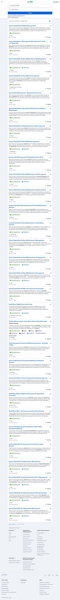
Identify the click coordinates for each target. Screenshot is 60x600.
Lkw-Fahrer (39, 536)
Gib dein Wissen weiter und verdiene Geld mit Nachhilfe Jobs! (28, 321)
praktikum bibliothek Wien (28, 569)
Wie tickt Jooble (5, 590)
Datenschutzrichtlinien (44, 588)
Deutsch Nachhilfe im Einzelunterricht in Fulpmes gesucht (27, 126)
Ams (38, 534)
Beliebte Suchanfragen (15, 528)
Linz (10, 538)
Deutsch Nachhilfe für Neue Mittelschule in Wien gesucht (26, 240)
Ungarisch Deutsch (27, 551)
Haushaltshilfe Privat (41, 540)
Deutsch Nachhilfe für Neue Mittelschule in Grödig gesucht (27, 257)
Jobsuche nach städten (14, 562)
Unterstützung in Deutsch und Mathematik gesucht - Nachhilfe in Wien (28, 344)
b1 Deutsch (25, 546)
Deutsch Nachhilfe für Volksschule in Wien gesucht (24, 461)
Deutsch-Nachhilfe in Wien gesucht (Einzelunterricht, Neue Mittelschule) (27, 109)
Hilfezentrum (4, 584)
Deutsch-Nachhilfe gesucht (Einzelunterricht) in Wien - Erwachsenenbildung (26, 427)
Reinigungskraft (40, 533)
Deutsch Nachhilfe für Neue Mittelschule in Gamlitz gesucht (27, 190)
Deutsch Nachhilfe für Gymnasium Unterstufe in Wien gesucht (28, 477)
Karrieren (4, 594)
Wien (10, 533)
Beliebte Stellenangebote (14, 560)
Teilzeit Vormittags (41, 551)
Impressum (41, 590)
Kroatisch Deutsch (27, 542)
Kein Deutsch (26, 538)
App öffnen (56, 2)
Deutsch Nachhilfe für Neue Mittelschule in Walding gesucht (27, 59)
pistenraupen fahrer (27, 562)
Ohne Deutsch (26, 534)
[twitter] (53, 575)
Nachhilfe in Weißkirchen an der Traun (20, 304)
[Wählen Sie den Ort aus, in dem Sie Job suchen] (30, 9)
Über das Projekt (5, 582)
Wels (10, 540)
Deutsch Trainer (26, 536)
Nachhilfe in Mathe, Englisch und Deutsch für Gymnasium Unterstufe (26, 394)
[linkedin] (57, 575)
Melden (48, 37)
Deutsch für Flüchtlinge (28, 540)
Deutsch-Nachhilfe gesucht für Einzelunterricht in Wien (26, 157)
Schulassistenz (40, 542)
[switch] (50, 21)
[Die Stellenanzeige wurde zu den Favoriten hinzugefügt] (50, 25)
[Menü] (2, 2)
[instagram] (49, 575)
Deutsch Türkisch (27, 547)
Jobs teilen (23, 582)
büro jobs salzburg (27, 565)
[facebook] (45, 575)
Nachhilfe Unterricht (27, 549)
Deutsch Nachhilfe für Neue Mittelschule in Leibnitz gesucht (27, 174)
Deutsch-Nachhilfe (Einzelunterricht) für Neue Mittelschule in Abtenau (28, 206)
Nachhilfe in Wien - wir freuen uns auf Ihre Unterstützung (26, 411)
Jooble (9, 597)
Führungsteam (5, 588)
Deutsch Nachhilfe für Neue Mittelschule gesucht (24, 76)
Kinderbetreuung (40, 544)
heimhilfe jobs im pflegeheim (29, 564)
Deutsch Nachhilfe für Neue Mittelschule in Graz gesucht (26, 273)
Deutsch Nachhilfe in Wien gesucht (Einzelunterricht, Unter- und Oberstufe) (27, 42)
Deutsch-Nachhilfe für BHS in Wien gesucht (22, 25)
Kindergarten (40, 538)
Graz (10, 534)
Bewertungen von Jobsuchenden (9, 592)
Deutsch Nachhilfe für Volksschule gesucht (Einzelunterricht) (28, 493)
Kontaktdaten (5, 586)
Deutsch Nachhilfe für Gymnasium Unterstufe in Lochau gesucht (26, 445)
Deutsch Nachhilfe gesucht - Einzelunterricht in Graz (25, 93)
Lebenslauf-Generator (44, 594)
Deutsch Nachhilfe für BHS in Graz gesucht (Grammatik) (26, 288)
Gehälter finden (42, 592)
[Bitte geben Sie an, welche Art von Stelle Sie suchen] (30, 5)
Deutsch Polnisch (27, 544)
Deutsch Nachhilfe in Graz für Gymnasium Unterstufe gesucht (28, 378)
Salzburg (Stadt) (12, 536)
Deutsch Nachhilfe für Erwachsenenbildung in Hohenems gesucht (26, 361)
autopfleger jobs (26, 567)
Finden (30, 13)
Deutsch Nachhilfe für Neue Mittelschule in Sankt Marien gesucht (26, 223)
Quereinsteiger (40, 549)
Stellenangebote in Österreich (46, 584)
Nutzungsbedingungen (44, 586)
